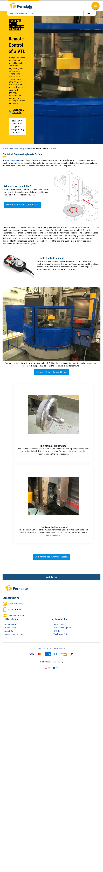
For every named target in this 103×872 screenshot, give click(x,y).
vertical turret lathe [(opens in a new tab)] (71, 262)
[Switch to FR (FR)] (56, 710)
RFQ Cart (58, 670)
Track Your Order (62, 674)
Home (5, 183)
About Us (9, 670)
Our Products (11, 662)
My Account (60, 662)
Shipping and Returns (16, 674)
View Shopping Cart (64, 666)
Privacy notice (59, 690)
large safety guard (12, 195)
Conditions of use (44, 690)
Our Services (11, 666)
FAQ (6, 678)
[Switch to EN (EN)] (47, 710)
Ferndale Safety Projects (21, 183)
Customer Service (17, 652)
